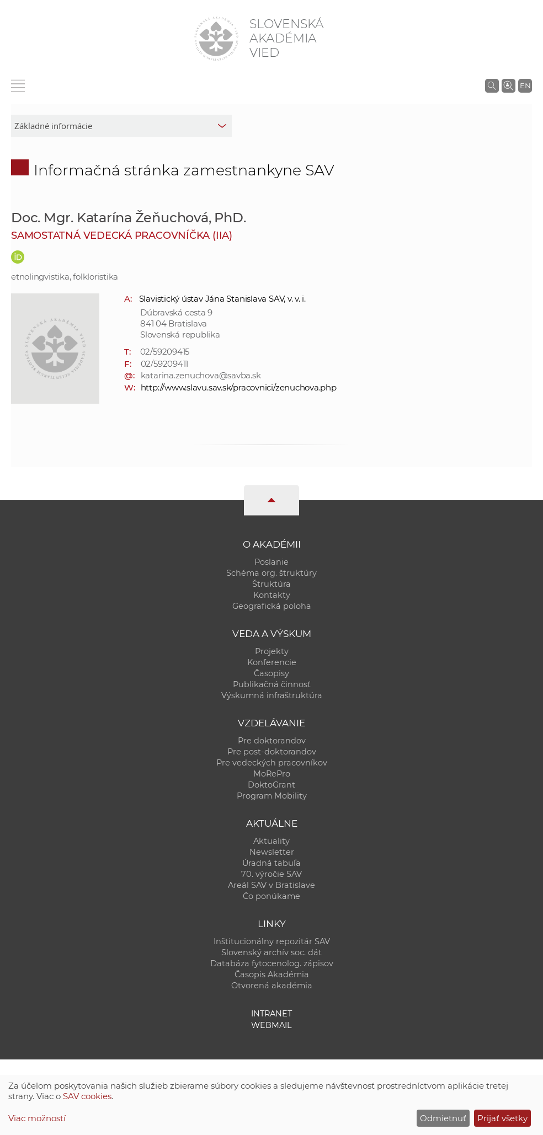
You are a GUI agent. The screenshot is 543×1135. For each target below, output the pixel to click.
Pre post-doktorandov (271, 752)
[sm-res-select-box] (121, 126)
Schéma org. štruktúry (271, 573)
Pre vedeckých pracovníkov (271, 763)
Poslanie (271, 562)
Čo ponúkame (271, 896)
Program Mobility (272, 796)
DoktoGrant (271, 785)
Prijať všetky (502, 1118)
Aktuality (271, 841)
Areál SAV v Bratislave (271, 885)
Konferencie (271, 662)
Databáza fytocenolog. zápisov (271, 963)
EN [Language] (525, 85)
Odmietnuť (443, 1118)
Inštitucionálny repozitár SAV (272, 941)
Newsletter (271, 852)
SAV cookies (87, 1096)
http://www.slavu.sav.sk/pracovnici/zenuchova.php (239, 387)
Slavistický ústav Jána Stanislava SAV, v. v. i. (222, 298)
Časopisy (271, 673)
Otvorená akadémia (271, 986)
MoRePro (271, 774)
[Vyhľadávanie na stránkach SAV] (492, 85)
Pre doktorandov (272, 741)
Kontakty (271, 595)
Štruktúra (271, 584)
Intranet (271, 1014)
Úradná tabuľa (271, 863)
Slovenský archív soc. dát (271, 952)
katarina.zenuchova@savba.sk (201, 375)
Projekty (272, 651)
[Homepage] (216, 39)
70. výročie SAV (271, 874)
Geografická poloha (271, 606)
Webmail (271, 1025)
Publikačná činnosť (272, 684)
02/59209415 (165, 351)
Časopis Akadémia (272, 974)
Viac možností (37, 1118)
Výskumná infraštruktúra (271, 695)
